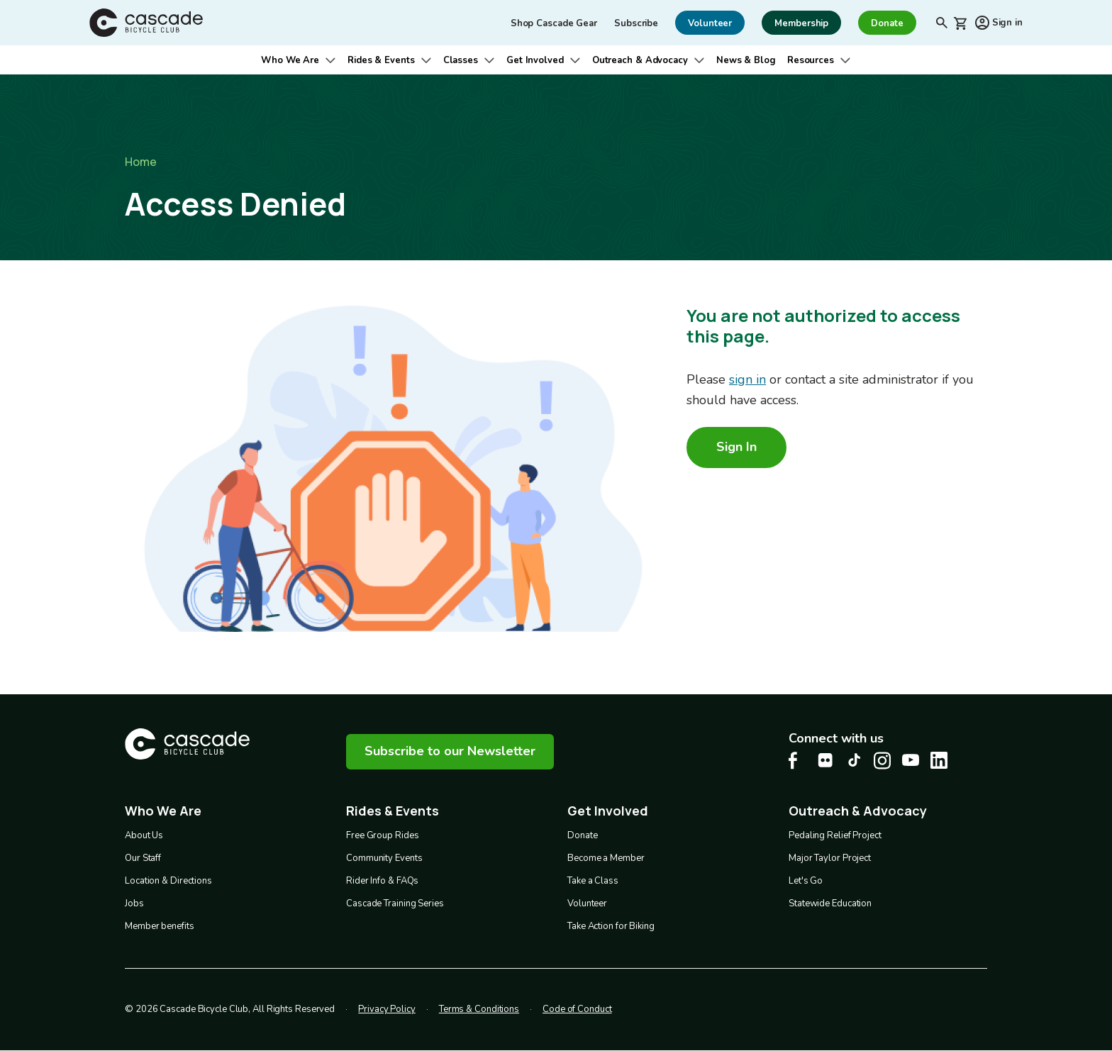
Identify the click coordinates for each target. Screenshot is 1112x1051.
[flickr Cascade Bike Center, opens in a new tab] (825, 760)
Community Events (384, 858)
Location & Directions (168, 880)
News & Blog (746, 60)
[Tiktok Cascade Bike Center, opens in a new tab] (853, 760)
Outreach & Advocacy (640, 60)
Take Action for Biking (611, 926)
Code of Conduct (577, 1009)
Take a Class (592, 880)
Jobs (134, 903)
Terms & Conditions (479, 1009)
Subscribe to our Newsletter (450, 751)
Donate (582, 835)
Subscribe (636, 23)
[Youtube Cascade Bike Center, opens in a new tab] (910, 760)
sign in (747, 379)
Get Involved (535, 60)
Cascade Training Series (395, 903)
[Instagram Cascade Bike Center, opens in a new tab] (882, 760)
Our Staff (143, 858)
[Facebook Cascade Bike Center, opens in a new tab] (797, 760)
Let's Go (806, 880)
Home (141, 161)
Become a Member (606, 858)
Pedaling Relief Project (835, 835)
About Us (144, 835)
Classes (460, 60)
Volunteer (587, 903)
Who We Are (290, 60)
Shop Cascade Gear (554, 23)
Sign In (736, 446)
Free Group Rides (382, 835)
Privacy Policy (387, 1009)
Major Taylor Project (830, 858)
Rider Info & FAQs (382, 880)
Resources (810, 60)
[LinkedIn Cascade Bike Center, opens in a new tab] (938, 760)
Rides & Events (381, 60)
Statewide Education (830, 903)
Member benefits (159, 926)
